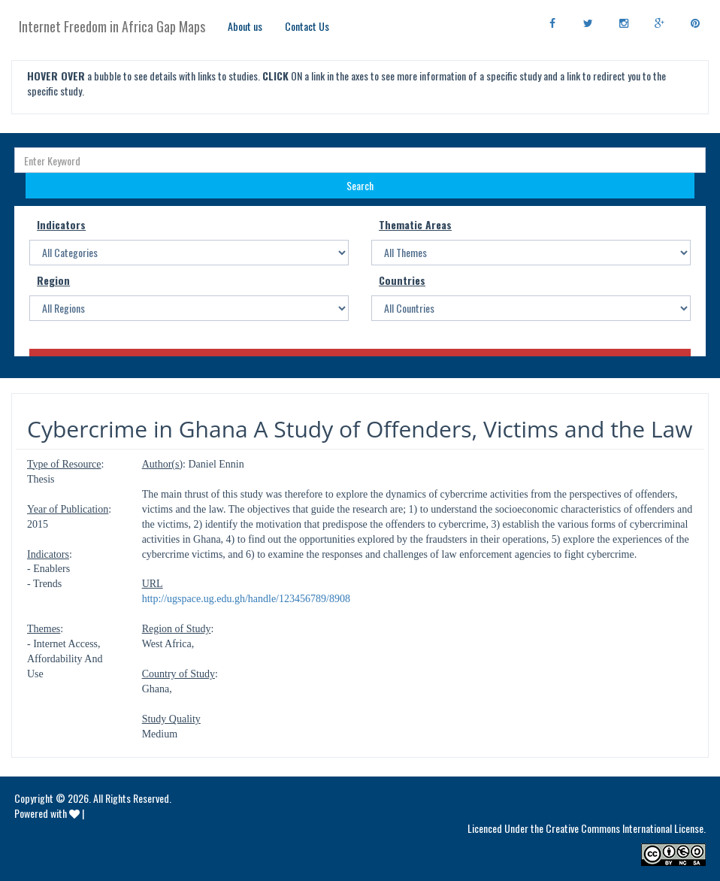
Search (360, 185)
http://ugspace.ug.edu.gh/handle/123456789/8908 (246, 598)
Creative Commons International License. (626, 828)
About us (245, 26)
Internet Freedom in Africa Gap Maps (112, 26)
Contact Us (307, 26)
